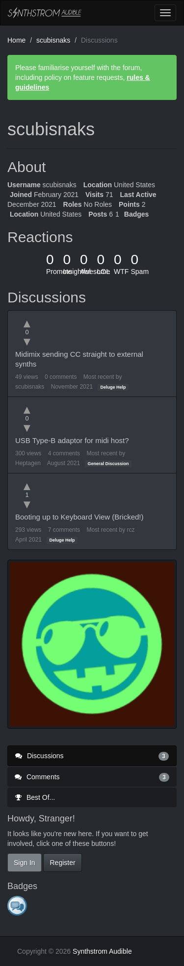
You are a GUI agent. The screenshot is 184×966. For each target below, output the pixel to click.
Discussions (92, 756)
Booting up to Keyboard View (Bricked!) (79, 517)
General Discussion (108, 463)
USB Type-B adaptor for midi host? (72, 440)
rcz (130, 529)
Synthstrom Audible (44, 12)
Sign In (24, 863)
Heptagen (28, 463)
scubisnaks (29, 386)
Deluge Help (113, 387)
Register (62, 863)
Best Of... (35, 797)
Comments (92, 777)
